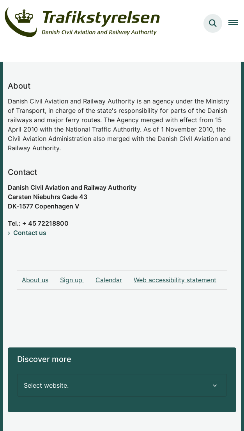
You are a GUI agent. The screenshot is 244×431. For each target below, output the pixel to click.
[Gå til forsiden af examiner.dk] (80, 23)
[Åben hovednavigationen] (236, 23)
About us (35, 280)
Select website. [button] (46, 385)
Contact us (29, 233)
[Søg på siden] (212, 23)
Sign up (72, 280)
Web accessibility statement (175, 280)
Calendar (108, 280)
